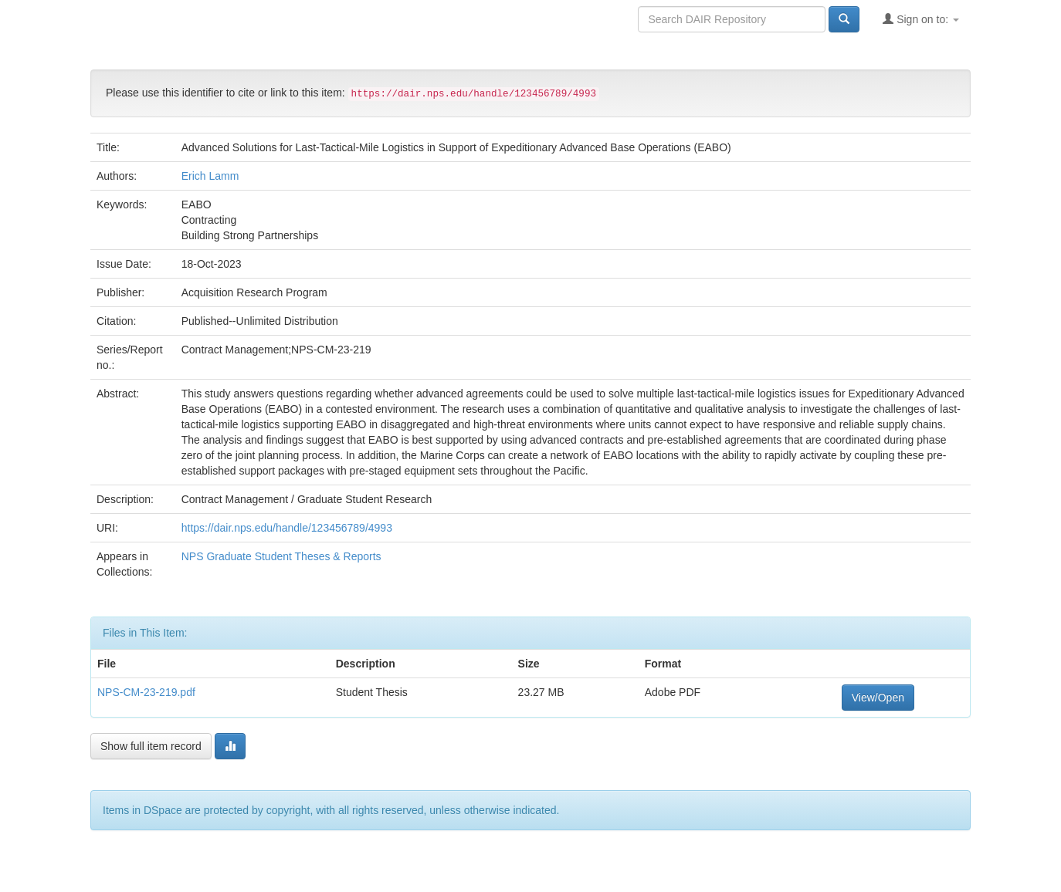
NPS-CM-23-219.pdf (146, 692)
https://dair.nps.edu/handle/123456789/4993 (286, 528)
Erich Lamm (210, 176)
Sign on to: (921, 18)
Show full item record (151, 746)
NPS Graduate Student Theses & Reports (281, 556)
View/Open (878, 697)
